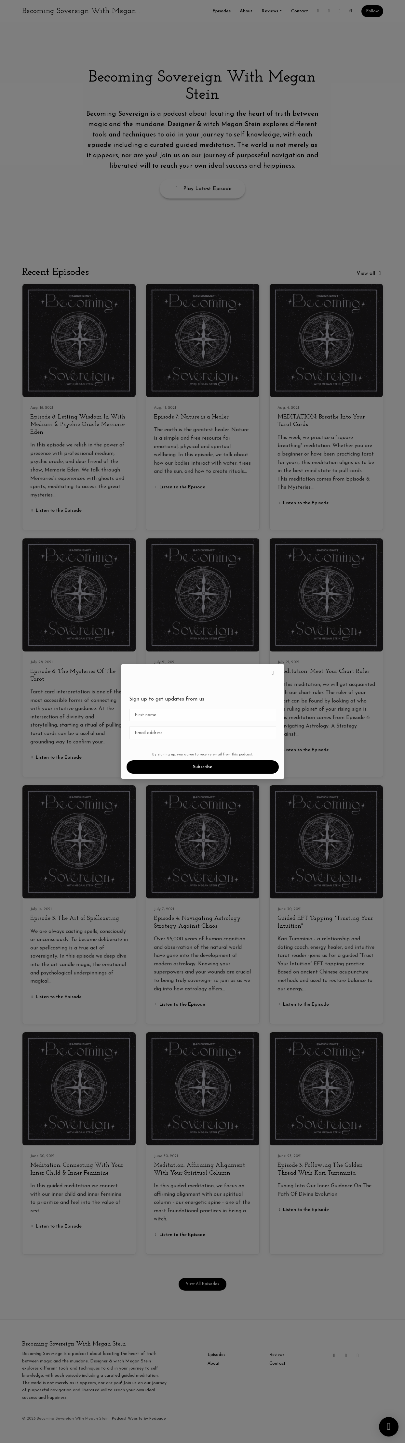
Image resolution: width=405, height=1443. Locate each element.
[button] (273, 673)
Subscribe (202, 767)
